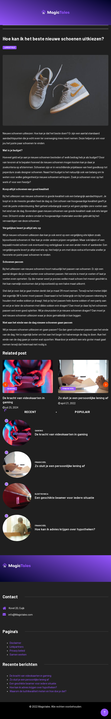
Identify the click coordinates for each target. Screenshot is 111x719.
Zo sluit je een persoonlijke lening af (83, 398)
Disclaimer (15, 643)
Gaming (11, 389)
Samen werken (18, 654)
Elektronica (41, 494)
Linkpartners (17, 646)
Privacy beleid (17, 650)
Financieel (68, 389)
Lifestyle (9, 47)
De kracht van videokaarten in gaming (61, 434)
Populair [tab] (73, 412)
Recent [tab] (20, 412)
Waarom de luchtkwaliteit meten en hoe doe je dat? (38, 691)
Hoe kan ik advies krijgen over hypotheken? (65, 529)
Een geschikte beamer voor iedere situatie (64, 497)
